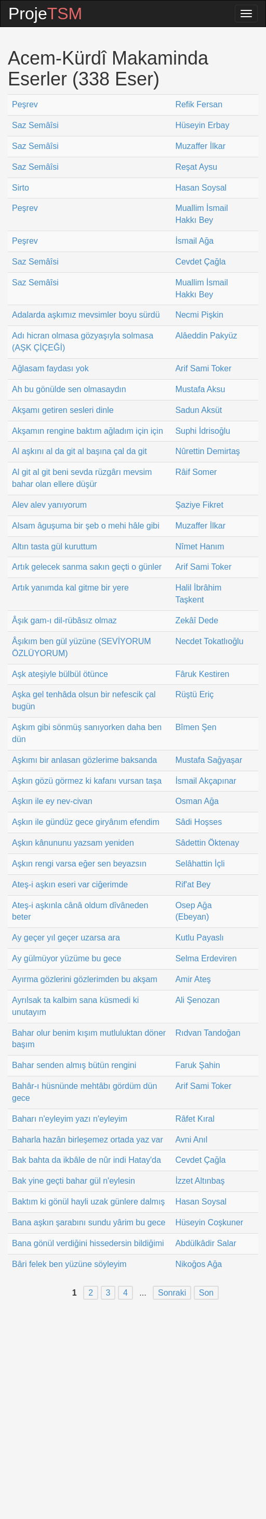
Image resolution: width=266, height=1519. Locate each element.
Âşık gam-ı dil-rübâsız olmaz (64, 620)
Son (206, 1292)
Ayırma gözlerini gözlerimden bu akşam (84, 979)
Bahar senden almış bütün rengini (74, 1065)
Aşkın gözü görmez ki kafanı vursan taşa (87, 780)
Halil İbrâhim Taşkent (198, 593)
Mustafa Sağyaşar (208, 760)
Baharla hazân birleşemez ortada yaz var (87, 1139)
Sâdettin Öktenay (207, 842)
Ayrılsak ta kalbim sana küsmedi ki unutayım (75, 1006)
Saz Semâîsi (35, 125)
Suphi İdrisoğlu (202, 430)
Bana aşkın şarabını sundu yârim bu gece (88, 1222)
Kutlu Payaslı (199, 937)
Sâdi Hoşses (198, 822)
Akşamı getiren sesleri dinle (63, 410)
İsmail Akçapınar (205, 780)
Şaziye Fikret (199, 504)
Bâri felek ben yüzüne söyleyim (69, 1264)
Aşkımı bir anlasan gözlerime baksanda (84, 760)
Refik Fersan (198, 104)
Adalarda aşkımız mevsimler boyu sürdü (86, 314)
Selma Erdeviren (205, 958)
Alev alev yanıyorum (49, 504)
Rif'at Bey (192, 884)
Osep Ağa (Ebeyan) (193, 911)
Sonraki (172, 1292)
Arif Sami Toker (203, 368)
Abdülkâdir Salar (205, 1243)
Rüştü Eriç (194, 694)
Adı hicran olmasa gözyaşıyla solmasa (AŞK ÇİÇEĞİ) (82, 341)
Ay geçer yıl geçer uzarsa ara (66, 937)
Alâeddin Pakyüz (206, 335)
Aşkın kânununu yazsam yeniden (73, 842)
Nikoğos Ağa (198, 1264)
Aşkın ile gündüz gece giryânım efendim (85, 822)
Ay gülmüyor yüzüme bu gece (66, 958)
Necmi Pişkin (199, 314)
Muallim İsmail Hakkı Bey (201, 214)
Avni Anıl (191, 1139)
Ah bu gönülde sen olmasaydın (69, 389)
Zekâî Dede (196, 620)
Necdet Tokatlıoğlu (209, 641)
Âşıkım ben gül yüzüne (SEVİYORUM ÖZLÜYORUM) (81, 647)
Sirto (20, 187)
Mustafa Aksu (200, 389)
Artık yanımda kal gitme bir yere (70, 587)
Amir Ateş (192, 979)
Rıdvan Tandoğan (207, 1032)
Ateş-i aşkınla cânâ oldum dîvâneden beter (80, 911)
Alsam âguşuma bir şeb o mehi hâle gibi (85, 525)
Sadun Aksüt (198, 410)
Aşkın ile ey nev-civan (52, 801)
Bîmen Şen (195, 727)
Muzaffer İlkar (200, 146)
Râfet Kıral (195, 1118)
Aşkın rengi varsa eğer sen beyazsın (79, 863)
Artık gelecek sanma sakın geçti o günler (87, 566)
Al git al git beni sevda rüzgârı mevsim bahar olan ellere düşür (82, 478)
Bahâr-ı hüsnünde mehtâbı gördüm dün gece (84, 1092)
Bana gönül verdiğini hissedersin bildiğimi (88, 1243)
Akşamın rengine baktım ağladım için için (87, 430)
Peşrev (25, 104)
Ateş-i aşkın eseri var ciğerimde (70, 884)
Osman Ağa (197, 801)
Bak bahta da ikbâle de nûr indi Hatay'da (86, 1160)
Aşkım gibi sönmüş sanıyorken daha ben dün (87, 733)
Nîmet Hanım (199, 546)
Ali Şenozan (197, 1000)
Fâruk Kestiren (202, 674)
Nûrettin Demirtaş (207, 451)
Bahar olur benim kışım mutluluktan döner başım (89, 1038)
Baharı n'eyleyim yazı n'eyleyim (69, 1118)
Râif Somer (196, 472)
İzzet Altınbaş (199, 1180)
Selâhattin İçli (199, 863)
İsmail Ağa (194, 240)
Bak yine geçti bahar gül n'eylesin (73, 1180)
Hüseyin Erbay (202, 125)
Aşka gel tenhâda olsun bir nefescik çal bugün (84, 700)
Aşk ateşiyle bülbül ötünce (60, 674)
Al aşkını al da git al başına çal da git (79, 451)
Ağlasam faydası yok (50, 368)
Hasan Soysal (201, 187)
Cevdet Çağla (200, 261)
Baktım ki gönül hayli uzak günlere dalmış (88, 1201)
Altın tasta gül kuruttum (54, 546)
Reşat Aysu (196, 166)
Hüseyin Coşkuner (209, 1222)
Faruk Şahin (197, 1065)
